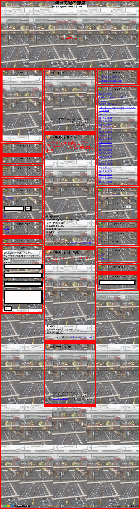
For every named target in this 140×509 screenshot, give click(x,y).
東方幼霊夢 (8, 198)
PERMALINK (80, 243)
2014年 (6, 229)
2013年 (6, 232)
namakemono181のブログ (109, 114)
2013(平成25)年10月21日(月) (64, 252)
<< (113, 195)
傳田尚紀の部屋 (105, 94)
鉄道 (73, 243)
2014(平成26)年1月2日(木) (63, 137)
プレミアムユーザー (60, 125)
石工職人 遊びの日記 (108, 104)
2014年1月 (103, 255)
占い (5, 216)
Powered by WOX (132, 506)
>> (123, 195)
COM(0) (90, 243)
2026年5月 (117, 195)
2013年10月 (103, 259)
